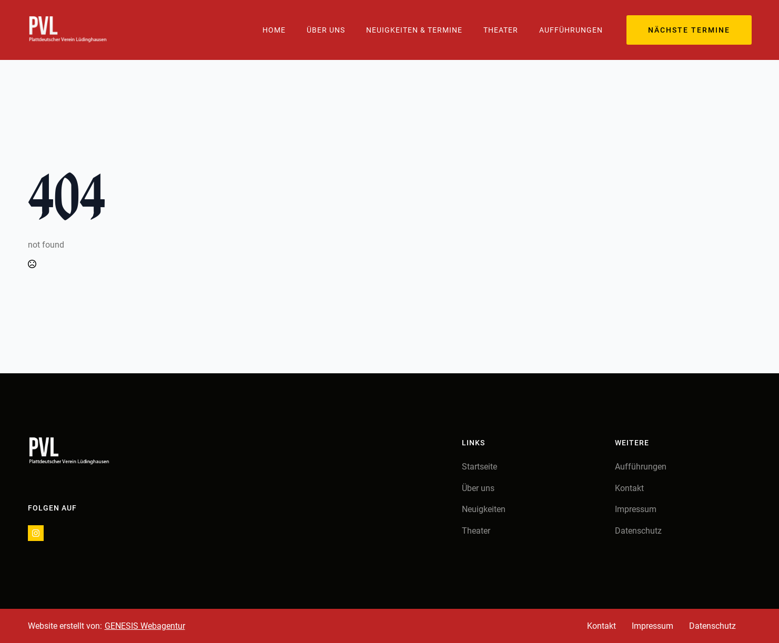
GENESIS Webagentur (145, 626)
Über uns (478, 488)
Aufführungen (571, 30)
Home (274, 30)
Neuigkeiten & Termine (414, 30)
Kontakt (629, 488)
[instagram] (36, 533)
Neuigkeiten (483, 509)
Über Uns (326, 30)
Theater (500, 30)
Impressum (635, 509)
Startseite (479, 467)
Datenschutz (638, 531)
